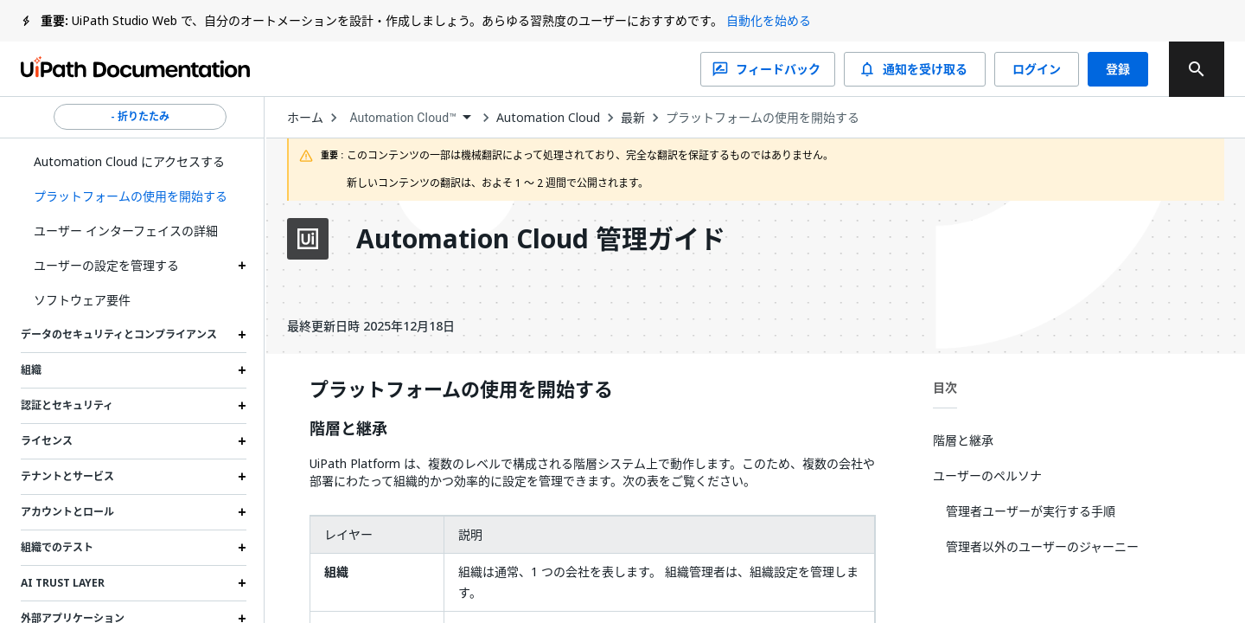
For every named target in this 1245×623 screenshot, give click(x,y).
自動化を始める (768, 20)
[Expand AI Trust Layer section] (242, 583)
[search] (1196, 69)
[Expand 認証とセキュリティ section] (242, 406)
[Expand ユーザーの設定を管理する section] (242, 265)
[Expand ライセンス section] (242, 441)
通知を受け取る (915, 69)
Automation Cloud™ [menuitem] (402, 118)
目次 (945, 387)
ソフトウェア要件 (82, 300)
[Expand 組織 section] (242, 370)
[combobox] (410, 118)
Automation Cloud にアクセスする (129, 161)
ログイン (1036, 69)
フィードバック (767, 69)
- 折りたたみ (140, 117)
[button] (133, 196)
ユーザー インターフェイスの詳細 (126, 231)
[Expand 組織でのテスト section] (242, 548)
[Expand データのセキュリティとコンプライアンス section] (242, 335)
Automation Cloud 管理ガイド (540, 239)
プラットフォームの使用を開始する (762, 118)
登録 (1118, 69)
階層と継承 (348, 429)
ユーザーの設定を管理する (106, 265)
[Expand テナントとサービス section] (242, 477)
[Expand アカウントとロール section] (242, 512)
